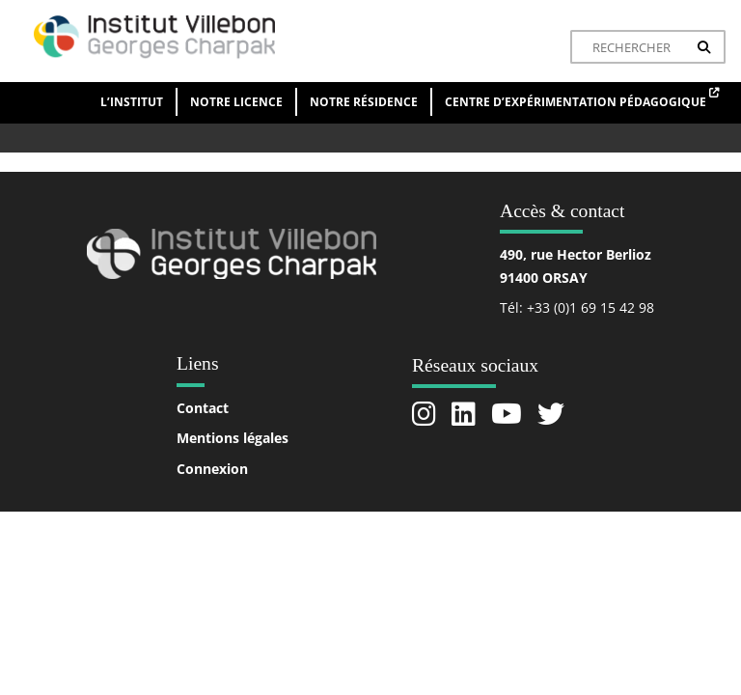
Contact (203, 408)
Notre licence (236, 102)
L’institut (131, 102)
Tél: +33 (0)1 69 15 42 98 (577, 307)
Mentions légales (232, 438)
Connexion (212, 468)
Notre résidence (364, 102)
